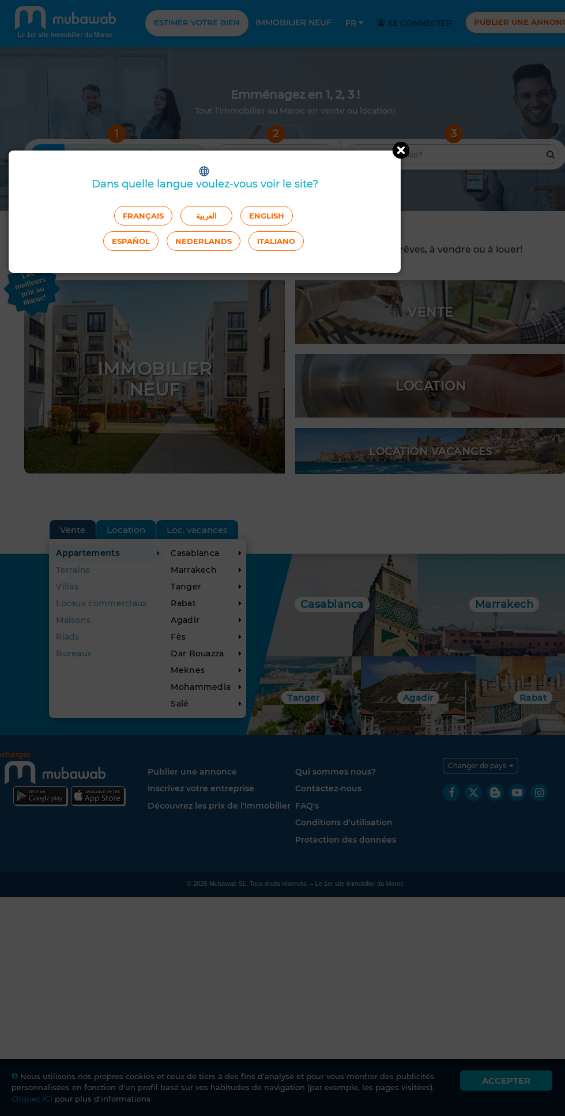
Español (131, 241)
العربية (206, 215)
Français (143, 215)
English (266, 215)
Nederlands (203, 241)
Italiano (276, 241)
